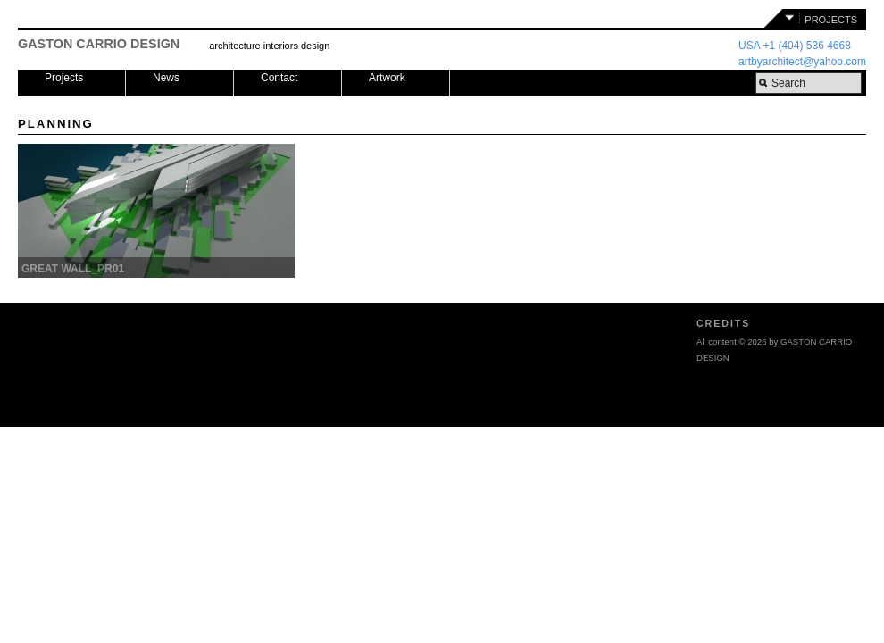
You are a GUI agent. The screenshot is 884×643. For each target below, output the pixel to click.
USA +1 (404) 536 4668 (794, 45)
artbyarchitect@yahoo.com (802, 61)
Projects (64, 77)
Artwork (387, 77)
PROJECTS (831, 19)
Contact (279, 77)
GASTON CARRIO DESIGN (98, 44)
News (166, 77)
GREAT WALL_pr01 (72, 269)
